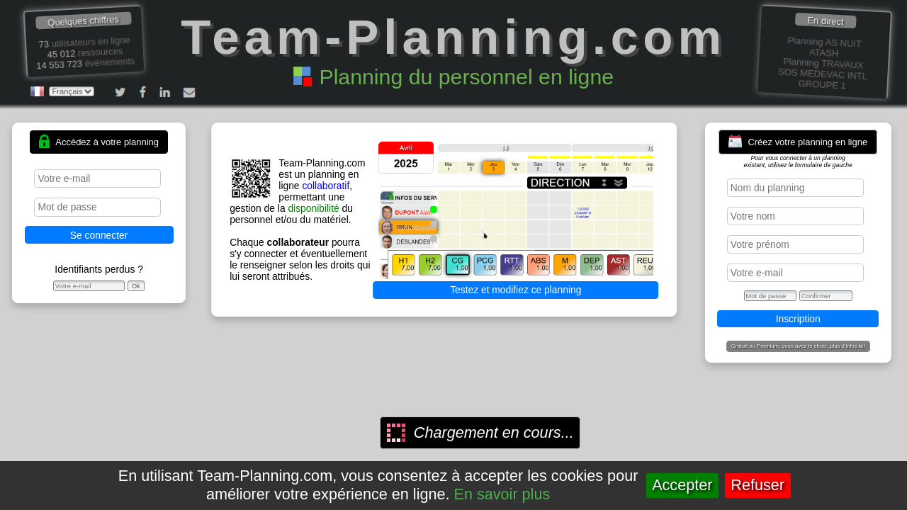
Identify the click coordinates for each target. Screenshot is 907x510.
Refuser (757, 485)
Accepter (682, 485)
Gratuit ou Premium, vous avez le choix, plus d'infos (798, 346)
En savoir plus (502, 494)
